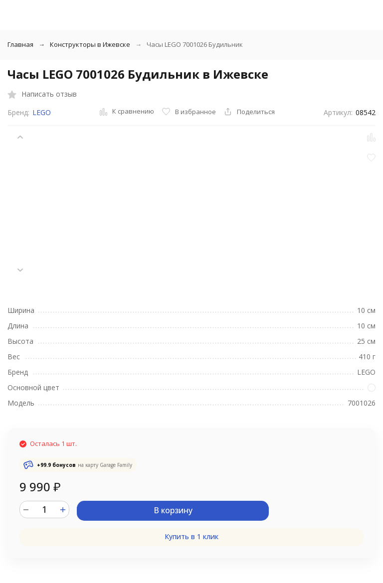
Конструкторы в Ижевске (90, 44)
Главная (20, 44)
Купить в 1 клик (191, 536)
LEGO (41, 112)
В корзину (173, 510)
